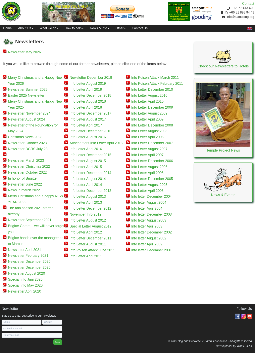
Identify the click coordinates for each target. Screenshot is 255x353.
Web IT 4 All (244, 345)
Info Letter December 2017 (90, 113)
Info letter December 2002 (151, 232)
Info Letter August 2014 (88, 179)
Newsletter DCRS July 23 (27, 149)
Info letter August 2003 (148, 220)
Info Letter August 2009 (149, 113)
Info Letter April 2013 (86, 202)
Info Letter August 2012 (88, 220)
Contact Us (140, 28)
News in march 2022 (24, 190)
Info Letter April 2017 (86, 125)
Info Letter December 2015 (90, 155)
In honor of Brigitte (22, 178)
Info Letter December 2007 (152, 143)
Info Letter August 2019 (88, 84)
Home (7, 28)
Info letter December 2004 (151, 196)
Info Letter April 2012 (86, 232)
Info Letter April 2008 (147, 137)
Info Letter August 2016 (88, 137)
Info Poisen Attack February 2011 (157, 84)
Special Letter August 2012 (90, 226)
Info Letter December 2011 (90, 238)
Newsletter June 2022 (25, 184)
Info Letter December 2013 (90, 191)
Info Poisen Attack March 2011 (155, 78)
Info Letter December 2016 (90, 131)
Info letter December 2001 (151, 250)
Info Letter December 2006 (152, 161)
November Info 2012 (85, 214)
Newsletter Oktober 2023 (27, 143)
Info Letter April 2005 (147, 191)
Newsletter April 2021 (24, 250)
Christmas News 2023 (25, 137)
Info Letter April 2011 (86, 256)
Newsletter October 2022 (27, 172)
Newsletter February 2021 (28, 256)
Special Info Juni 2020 (25, 279)
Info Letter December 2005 (152, 179)
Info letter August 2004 (148, 202)
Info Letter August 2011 (88, 244)
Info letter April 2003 (147, 226)
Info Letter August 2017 (88, 119)
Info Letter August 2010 (149, 95)
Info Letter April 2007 (147, 155)
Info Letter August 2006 (149, 167)
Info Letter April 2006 (147, 173)
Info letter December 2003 (151, 214)
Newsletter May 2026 (24, 52)
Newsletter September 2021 (29, 220)
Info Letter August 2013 (88, 196)
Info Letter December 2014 (90, 173)
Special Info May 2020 (25, 285)
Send (57, 342)
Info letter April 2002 (147, 244)
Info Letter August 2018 (88, 101)
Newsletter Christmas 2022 (29, 166)
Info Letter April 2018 (86, 107)
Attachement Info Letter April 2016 (96, 143)
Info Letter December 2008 (152, 125)
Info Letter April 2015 (86, 167)
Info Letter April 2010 (147, 101)
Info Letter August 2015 (88, 161)
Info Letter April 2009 (147, 119)
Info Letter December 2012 (90, 208)
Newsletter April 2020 (24, 291)
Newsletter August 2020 (26, 273)
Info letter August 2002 (148, 238)
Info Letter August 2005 (149, 185)
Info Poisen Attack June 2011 (92, 250)
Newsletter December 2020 (29, 262)
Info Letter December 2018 (90, 95)
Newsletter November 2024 (29, 113)
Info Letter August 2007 (149, 149)
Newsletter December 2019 (91, 78)
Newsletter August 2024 (26, 119)
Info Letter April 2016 (86, 149)
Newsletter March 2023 (26, 160)
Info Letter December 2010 (152, 89)
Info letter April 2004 (147, 208)
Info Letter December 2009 (152, 107)
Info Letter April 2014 (86, 185)
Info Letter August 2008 (149, 131)
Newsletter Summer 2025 (28, 89)
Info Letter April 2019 (86, 89)
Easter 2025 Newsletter (26, 95)
